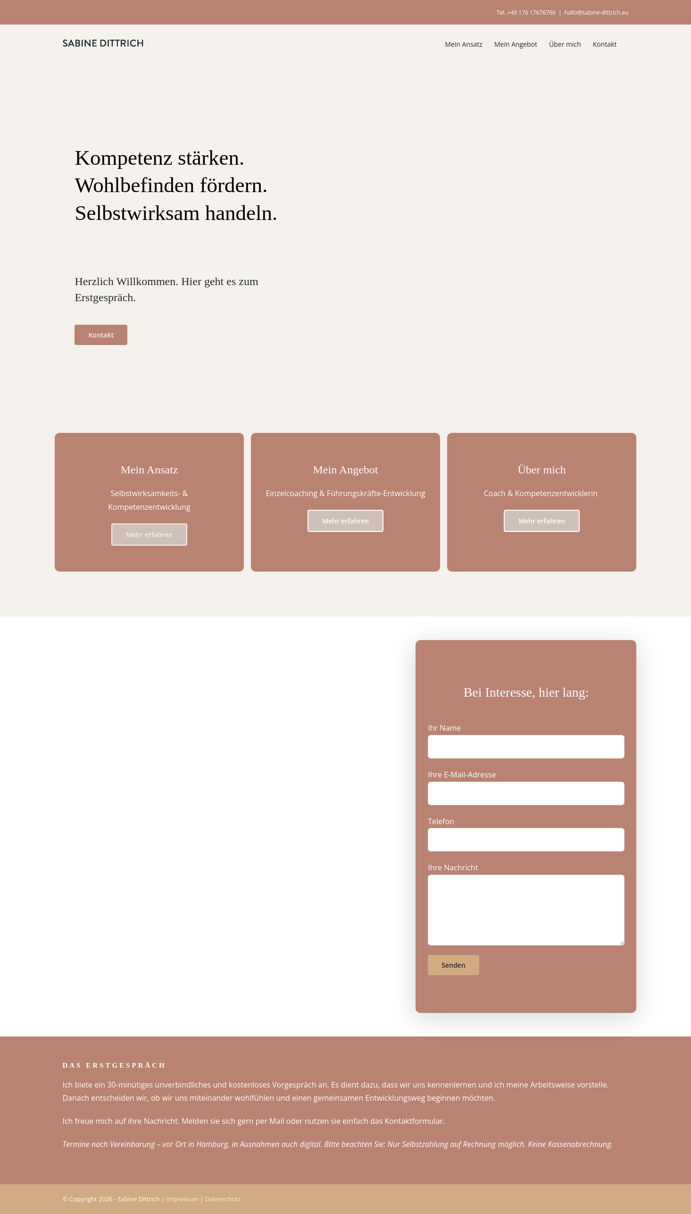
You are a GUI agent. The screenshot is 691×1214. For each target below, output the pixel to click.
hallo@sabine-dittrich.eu (597, 12)
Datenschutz (223, 1198)
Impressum (182, 1198)
